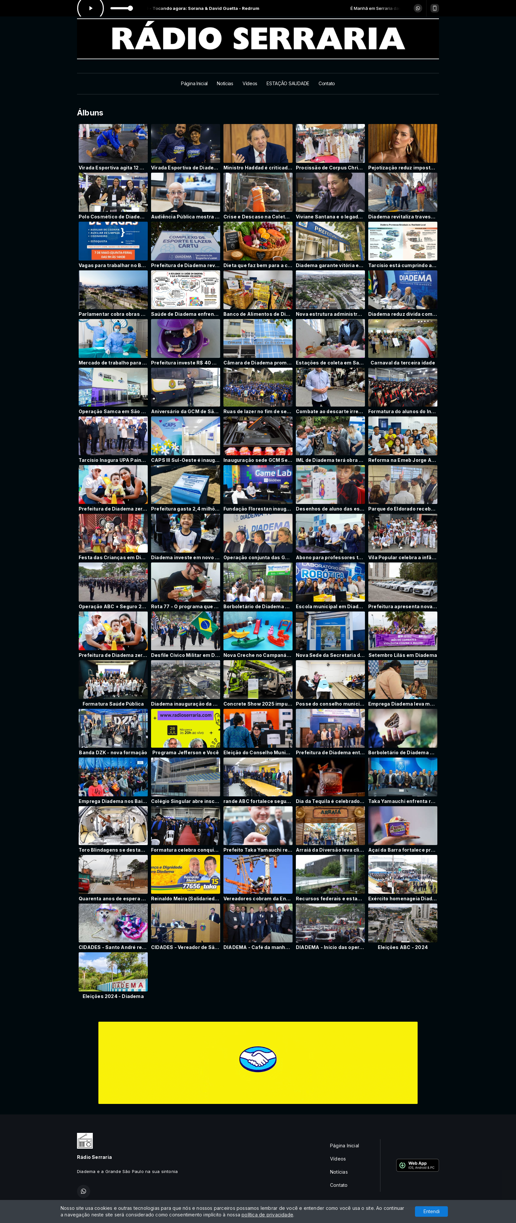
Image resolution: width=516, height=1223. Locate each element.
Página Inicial (194, 83)
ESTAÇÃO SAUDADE (288, 83)
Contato (327, 83)
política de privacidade (267, 1214)
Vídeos (250, 83)
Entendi (432, 1211)
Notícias (225, 83)
